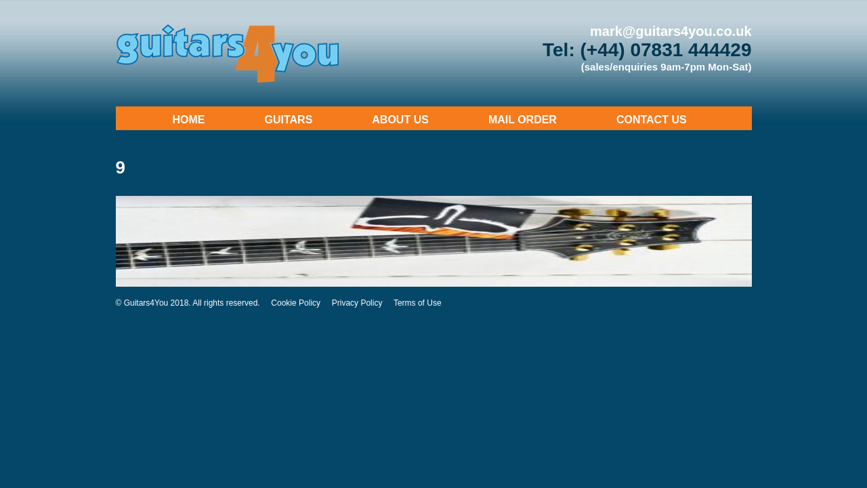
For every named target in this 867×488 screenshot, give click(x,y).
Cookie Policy (295, 303)
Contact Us (651, 119)
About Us (400, 119)
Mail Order (522, 119)
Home (189, 119)
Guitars (289, 119)
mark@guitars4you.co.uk (670, 31)
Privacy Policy (357, 303)
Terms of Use (418, 303)
